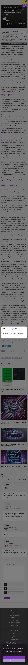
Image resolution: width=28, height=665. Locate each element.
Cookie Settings (11, 653)
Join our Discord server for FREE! (10, 335)
